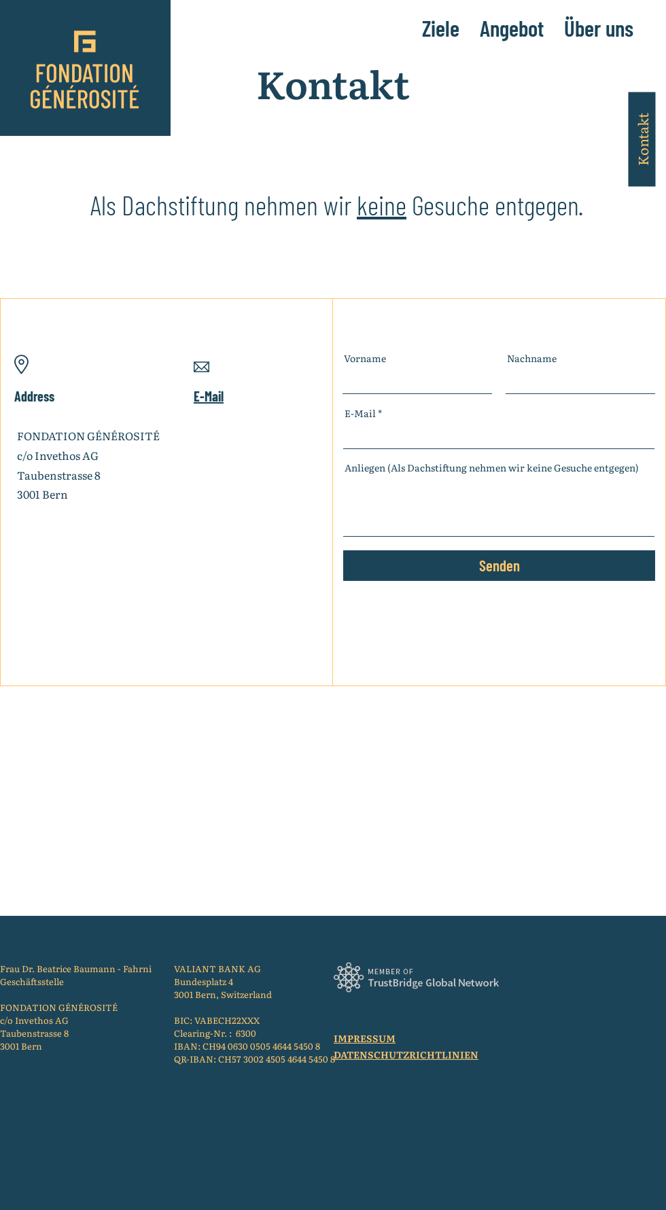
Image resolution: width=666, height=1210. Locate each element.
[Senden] (499, 565)
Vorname (365, 358)
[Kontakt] (641, 139)
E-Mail (360, 413)
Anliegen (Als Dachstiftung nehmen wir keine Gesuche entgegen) (492, 467)
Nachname (532, 358)
